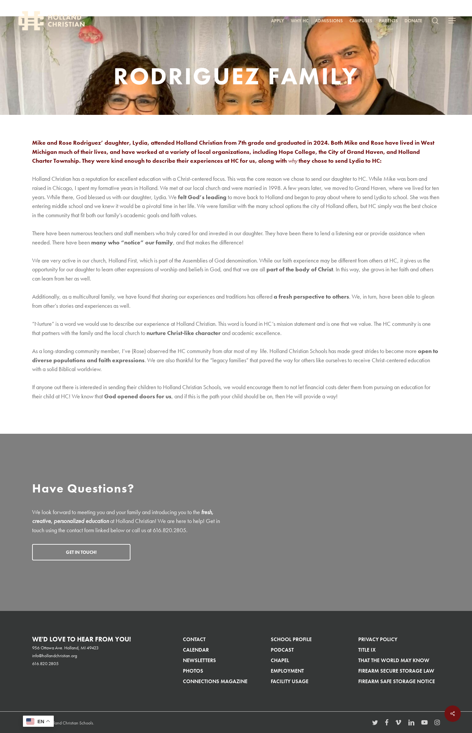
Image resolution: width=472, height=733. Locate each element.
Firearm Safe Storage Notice (396, 681)
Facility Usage (289, 681)
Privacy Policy (377, 639)
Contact (194, 639)
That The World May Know (393, 660)
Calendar (196, 649)
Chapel (280, 660)
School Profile (291, 639)
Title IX (367, 649)
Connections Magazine (215, 681)
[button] (452, 20)
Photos (193, 670)
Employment (287, 670)
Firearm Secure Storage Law (396, 670)
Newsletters (199, 660)
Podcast (282, 649)
